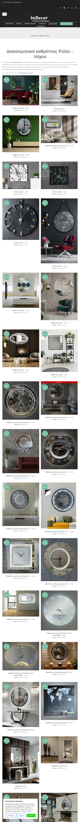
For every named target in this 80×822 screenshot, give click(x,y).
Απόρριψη (21, 815)
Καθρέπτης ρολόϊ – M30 (59, 323)
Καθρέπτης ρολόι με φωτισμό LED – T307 (20, 576)
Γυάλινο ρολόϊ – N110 (59, 266)
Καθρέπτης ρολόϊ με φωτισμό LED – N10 (21, 422)
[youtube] (64, 7)
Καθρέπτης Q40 (59, 109)
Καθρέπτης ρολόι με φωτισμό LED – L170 (59, 146)
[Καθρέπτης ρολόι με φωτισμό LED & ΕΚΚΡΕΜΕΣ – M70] (20, 643)
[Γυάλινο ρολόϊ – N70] (20, 199)
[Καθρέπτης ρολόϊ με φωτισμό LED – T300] (20, 483)
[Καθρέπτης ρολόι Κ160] (59, 737)
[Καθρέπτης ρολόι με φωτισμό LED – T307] (20, 539)
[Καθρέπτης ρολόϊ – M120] (20, 330)
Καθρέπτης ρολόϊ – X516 (20, 310)
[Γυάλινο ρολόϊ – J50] (59, 162)
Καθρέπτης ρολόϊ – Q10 (21, 155)
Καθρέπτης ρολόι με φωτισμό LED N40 (59, 672)
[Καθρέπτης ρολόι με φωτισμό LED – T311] (59, 539)
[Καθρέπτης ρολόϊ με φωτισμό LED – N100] (20, 430)
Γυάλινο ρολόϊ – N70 (21, 243)
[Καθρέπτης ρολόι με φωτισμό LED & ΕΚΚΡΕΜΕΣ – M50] (59, 591)
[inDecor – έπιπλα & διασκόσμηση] (40, 16)
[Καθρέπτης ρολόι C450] (20, 794)
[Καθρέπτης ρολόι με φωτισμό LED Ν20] (20, 683)
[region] (20, 809)
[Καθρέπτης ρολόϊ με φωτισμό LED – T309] (58, 483)
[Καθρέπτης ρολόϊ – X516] (20, 273)
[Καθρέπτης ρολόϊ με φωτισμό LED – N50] (59, 382)
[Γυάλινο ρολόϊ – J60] (20, 162)
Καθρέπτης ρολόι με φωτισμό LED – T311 (59, 584)
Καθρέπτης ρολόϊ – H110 (59, 375)
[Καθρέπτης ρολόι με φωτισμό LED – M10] (20, 591)
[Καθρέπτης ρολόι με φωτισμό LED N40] (59, 643)
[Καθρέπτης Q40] (59, 76)
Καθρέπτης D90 (20, 786)
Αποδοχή (31, 815)
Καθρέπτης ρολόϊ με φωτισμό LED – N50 (59, 417)
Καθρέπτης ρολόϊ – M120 (21, 370)
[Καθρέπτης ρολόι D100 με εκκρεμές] (59, 794)
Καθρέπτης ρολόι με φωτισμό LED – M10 (21, 619)
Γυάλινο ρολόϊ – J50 (59, 192)
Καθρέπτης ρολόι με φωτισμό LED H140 (59, 723)
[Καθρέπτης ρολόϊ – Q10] (20, 116)
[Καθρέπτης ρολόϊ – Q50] (20, 76)
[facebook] (60, 7)
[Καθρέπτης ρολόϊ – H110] (59, 330)
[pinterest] (68, 7)
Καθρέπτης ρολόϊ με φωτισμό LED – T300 (20, 529)
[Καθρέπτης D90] (20, 737)
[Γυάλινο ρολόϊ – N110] (59, 199)
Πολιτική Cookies (26, 811)
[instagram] (76, 7)
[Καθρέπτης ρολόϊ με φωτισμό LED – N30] (59, 430)
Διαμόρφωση (10, 815)
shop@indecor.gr (17, 2)
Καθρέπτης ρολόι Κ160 (59, 766)
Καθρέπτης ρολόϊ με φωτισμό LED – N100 (20, 476)
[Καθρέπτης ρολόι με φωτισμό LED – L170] (59, 116)
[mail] (72, 7)
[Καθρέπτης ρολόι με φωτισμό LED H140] (59, 683)
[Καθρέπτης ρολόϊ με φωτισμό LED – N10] (20, 382)
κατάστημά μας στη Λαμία (26, 73)
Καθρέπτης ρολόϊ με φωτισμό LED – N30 (59, 472)
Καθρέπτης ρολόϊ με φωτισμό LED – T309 (59, 531)
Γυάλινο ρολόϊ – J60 (21, 192)
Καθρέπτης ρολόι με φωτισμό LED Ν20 (20, 730)
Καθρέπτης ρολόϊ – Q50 (20, 108)
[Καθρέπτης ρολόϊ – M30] (59, 273)
